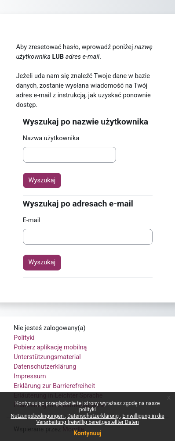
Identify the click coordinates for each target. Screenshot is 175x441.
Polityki (24, 337)
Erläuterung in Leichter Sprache (58, 395)
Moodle (73, 429)
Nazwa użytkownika (51, 138)
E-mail (31, 220)
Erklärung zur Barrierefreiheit (54, 386)
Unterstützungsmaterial (47, 357)
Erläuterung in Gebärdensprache (59, 405)
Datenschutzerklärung (45, 366)
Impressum (30, 376)
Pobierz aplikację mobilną (50, 347)
